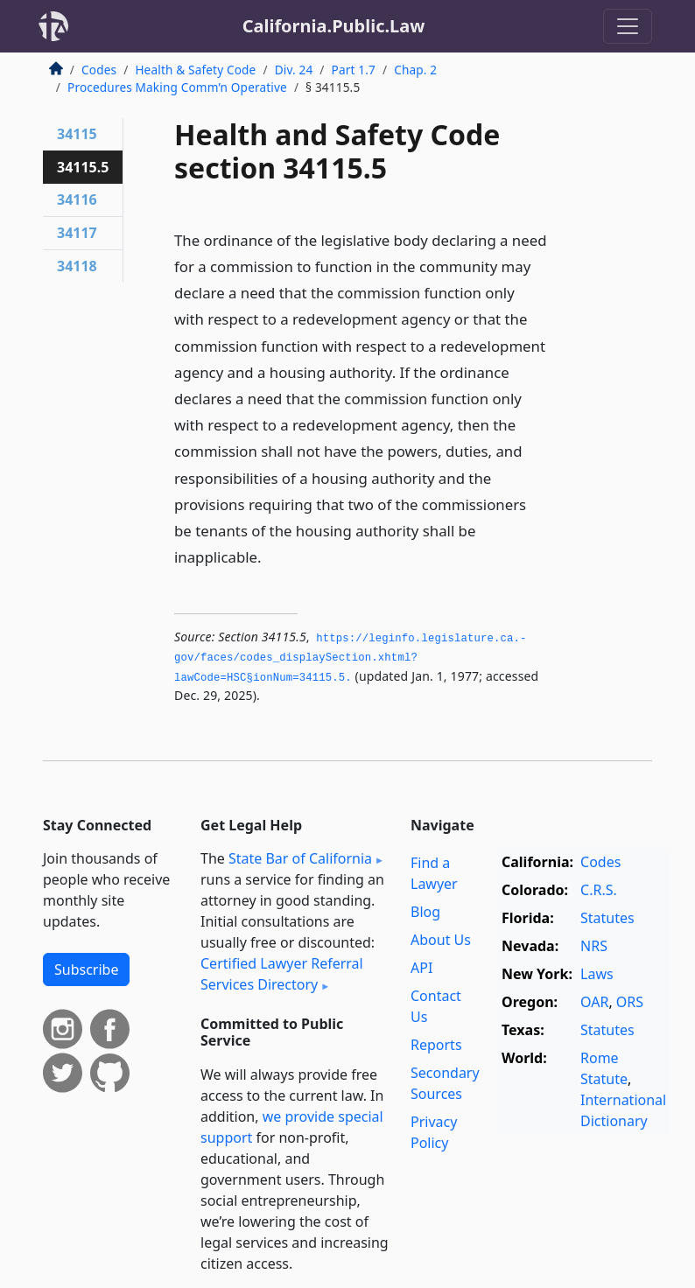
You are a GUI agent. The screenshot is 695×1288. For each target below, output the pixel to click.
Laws (597, 974)
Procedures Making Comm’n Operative (177, 87)
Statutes (607, 918)
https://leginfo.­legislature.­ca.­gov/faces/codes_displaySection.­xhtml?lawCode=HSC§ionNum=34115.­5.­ (350, 658)
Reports (436, 1044)
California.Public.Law (333, 26)
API (421, 967)
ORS (629, 1002)
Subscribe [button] (86, 969)
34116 (77, 199)
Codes (98, 69)
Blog (425, 911)
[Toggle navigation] (627, 26)
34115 (77, 134)
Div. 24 (294, 69)
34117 (77, 232)
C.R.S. (598, 890)
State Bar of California (300, 858)
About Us (441, 939)
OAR (594, 1002)
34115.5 (83, 167)
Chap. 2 (415, 69)
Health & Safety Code (195, 69)
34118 (77, 266)
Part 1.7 (354, 69)
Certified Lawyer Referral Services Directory (281, 974)
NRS (593, 946)
